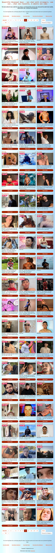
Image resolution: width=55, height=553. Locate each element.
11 (28, 20)
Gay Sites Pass (26, 16)
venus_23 (4, 298)
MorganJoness (22, 298)
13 (34, 20)
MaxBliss (4, 214)
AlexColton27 (5, 361)
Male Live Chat (49, 16)
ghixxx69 (4, 152)
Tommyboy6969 (5, 403)
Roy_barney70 (5, 193)
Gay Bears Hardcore (16, 16)
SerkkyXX (4, 465)
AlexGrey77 (22, 340)
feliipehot (21, 361)
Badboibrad (4, 130)
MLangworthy (40, 193)
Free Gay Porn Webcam (38, 16)
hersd (3, 340)
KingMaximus (22, 403)
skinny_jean (4, 172)
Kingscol (21, 235)
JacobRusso (40, 88)
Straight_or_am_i (23, 445)
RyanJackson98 (40, 382)
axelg (38, 361)
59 (5, 22)
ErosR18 (4, 256)
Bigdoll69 (4, 277)
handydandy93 (22, 507)
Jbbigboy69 (39, 445)
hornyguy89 (39, 214)
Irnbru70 (4, 487)
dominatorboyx (22, 88)
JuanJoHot (39, 319)
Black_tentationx (41, 403)
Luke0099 (21, 130)
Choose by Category (47, 22)
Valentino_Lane (5, 68)
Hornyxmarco (5, 445)
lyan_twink (39, 152)
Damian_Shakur (5, 235)
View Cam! (10, 44)
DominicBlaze (40, 235)
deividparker (5, 319)
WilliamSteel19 (22, 193)
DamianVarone (40, 68)
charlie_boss (40, 47)
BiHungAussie (5, 507)
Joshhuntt (21, 172)
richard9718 (22, 423)
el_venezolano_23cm (24, 68)
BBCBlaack (22, 152)
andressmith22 (5, 110)
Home (43, 20)
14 (37, 20)
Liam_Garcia (22, 256)
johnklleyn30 (40, 423)
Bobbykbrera (40, 277)
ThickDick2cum (5, 47)
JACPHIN (21, 487)
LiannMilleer (40, 172)
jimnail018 (39, 26)
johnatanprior (5, 88)
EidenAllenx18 (40, 256)
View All (4, 20)
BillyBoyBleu (40, 487)
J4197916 (39, 465)
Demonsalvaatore (41, 130)
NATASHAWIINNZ (6, 26)
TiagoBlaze (39, 298)
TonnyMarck (22, 277)
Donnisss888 (5, 423)
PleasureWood (40, 507)
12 (31, 20)
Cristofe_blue (5, 382)
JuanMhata (21, 110)
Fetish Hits (33, 550)
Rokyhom (21, 319)
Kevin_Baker (22, 26)
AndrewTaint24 (22, 465)
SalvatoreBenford (23, 47)
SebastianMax (22, 382)
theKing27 (21, 214)
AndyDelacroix (40, 110)
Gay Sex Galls (6, 16)
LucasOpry (39, 340)
